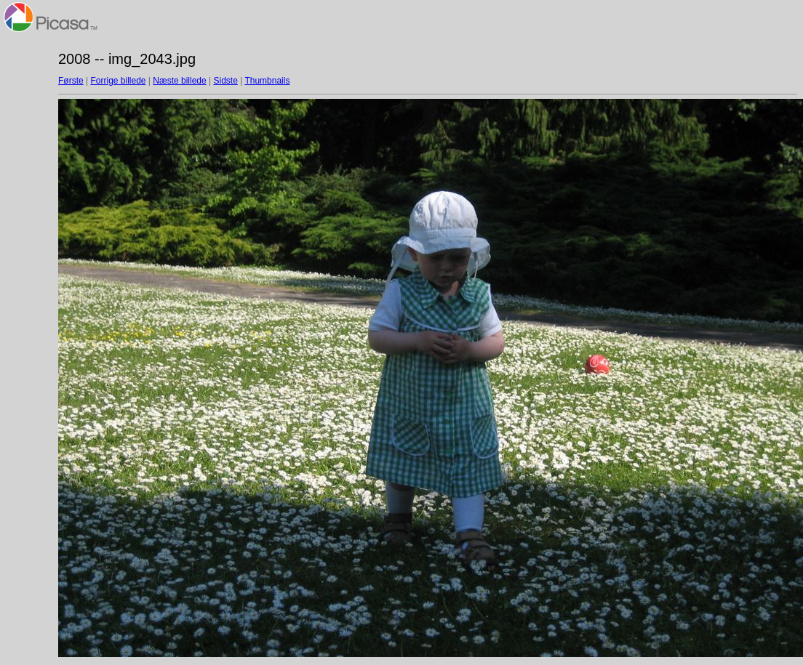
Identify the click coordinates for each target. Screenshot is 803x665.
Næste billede (179, 81)
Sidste (225, 81)
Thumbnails (266, 81)
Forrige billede (117, 81)
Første (71, 81)
